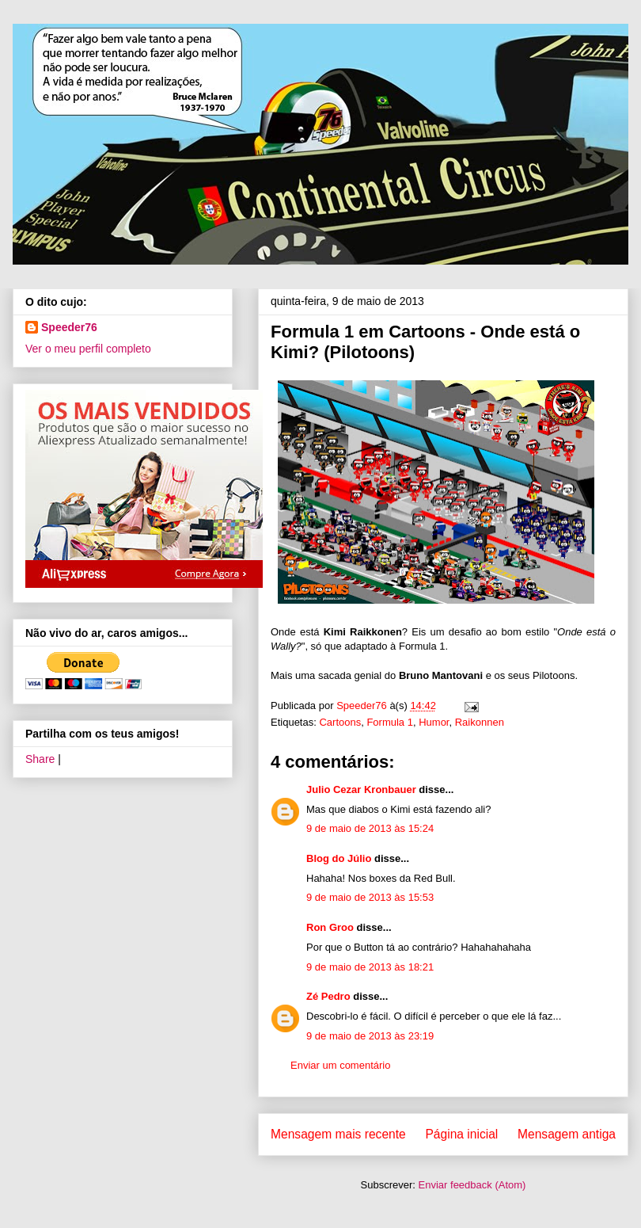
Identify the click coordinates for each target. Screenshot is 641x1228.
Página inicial (461, 1134)
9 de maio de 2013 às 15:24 (370, 828)
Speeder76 (69, 327)
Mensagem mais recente (338, 1134)
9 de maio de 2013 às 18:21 (370, 967)
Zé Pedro (328, 996)
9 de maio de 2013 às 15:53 (370, 897)
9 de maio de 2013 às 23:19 (370, 1036)
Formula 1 (389, 722)
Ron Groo (330, 927)
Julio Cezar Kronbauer (361, 789)
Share (40, 759)
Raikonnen (479, 722)
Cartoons (340, 722)
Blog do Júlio (338, 858)
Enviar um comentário (340, 1065)
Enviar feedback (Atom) (472, 1185)
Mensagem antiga (567, 1134)
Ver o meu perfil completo (88, 348)
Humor (434, 722)
